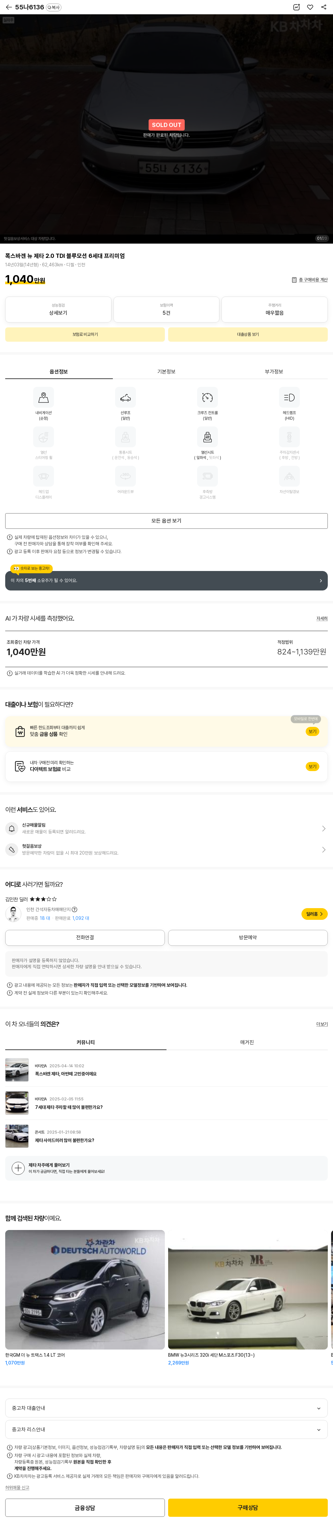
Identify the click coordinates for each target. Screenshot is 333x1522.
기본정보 (166, 372)
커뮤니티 (86, 1042)
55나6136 (38, 7)
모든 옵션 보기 (166, 521)
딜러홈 (312, 914)
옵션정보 (59, 372)
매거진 (247, 1042)
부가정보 (274, 372)
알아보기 (166, 731)
